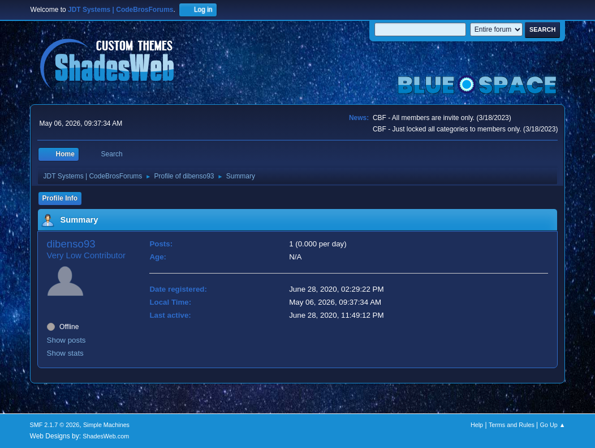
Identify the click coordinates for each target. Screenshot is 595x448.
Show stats (65, 353)
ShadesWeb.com (106, 436)
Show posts (66, 340)
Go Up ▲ (553, 424)
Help (477, 424)
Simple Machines (106, 424)
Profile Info (60, 198)
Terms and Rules (511, 424)
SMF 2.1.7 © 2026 (55, 424)
